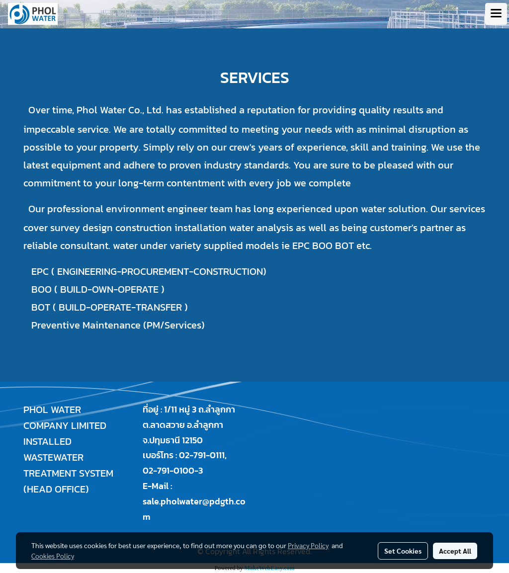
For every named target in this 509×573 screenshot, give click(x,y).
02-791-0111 (202, 455)
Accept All (455, 550)
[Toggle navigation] (496, 14)
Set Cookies (403, 550)
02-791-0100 (168, 470)
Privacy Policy (308, 545)
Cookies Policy (52, 555)
